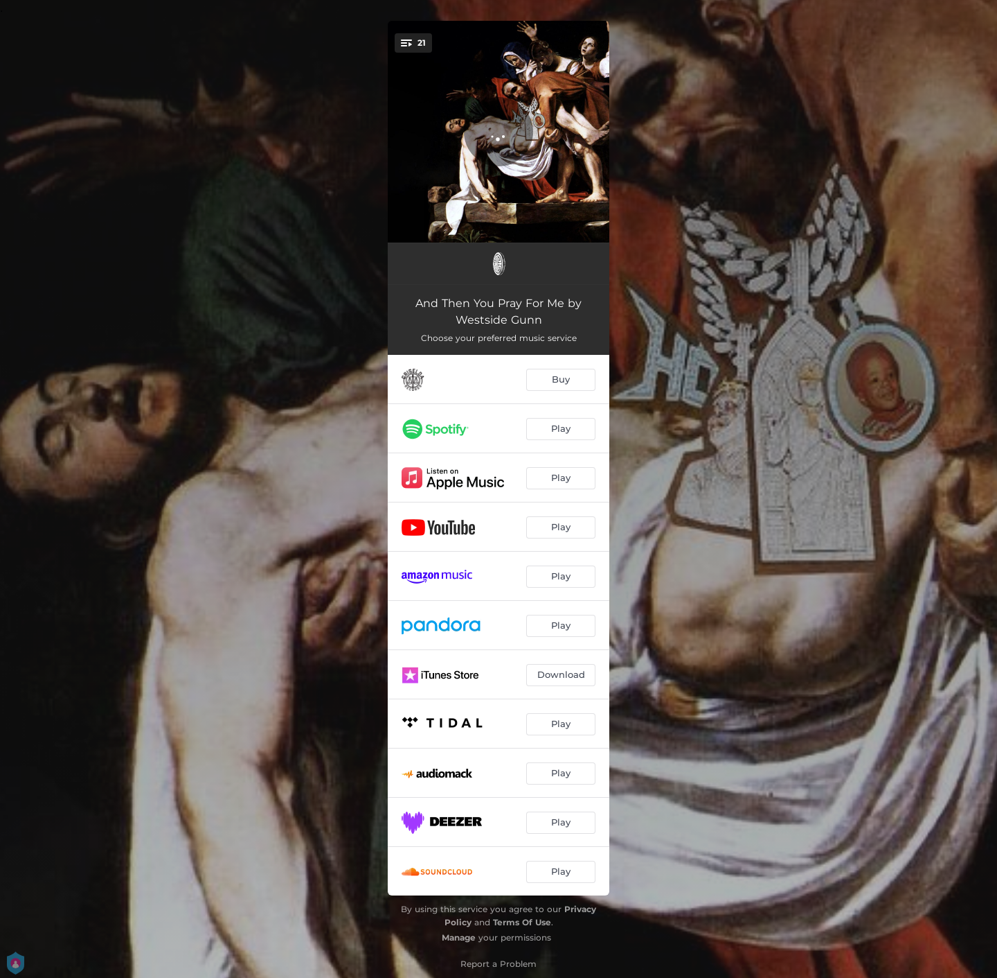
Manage (459, 937)
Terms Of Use (522, 922)
